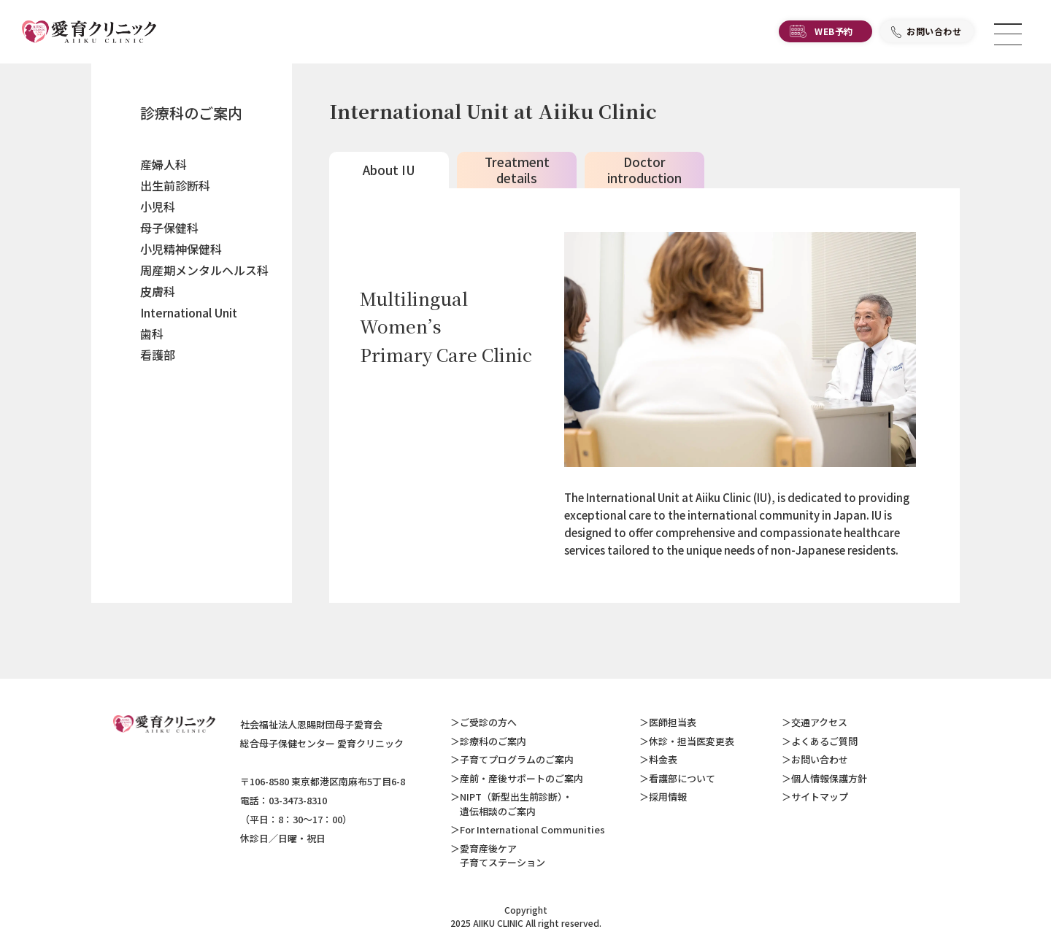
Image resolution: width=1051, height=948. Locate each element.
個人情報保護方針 (829, 778)
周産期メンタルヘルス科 (204, 270)
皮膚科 (157, 291)
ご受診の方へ (488, 722)
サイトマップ (819, 797)
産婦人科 (163, 164)
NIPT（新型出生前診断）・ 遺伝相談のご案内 (511, 804)
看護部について (682, 778)
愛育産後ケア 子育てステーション (497, 855)
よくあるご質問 (824, 741)
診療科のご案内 (191, 112)
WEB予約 (834, 33)
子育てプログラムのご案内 (517, 759)
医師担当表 (672, 722)
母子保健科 (169, 227)
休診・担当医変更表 (691, 741)
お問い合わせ (934, 33)
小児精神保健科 (181, 249)
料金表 (663, 759)
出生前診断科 (175, 185)
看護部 (157, 354)
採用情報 (668, 797)
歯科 (151, 333)
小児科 (157, 206)
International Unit (188, 312)
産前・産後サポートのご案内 (521, 778)
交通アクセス (819, 722)
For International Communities (532, 829)
